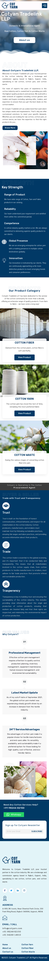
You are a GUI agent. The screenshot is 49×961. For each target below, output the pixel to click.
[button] (14, 814)
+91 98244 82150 (11, 923)
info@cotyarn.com (12, 920)
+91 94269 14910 (11, 927)
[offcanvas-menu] (44, 5)
